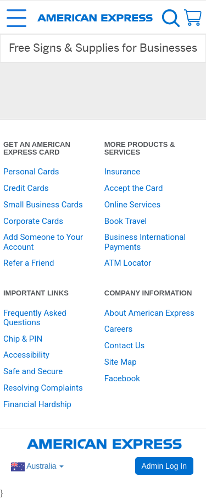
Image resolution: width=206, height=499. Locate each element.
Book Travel (125, 221)
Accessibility (26, 355)
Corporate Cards (33, 221)
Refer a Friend (28, 263)
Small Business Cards (43, 205)
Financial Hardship (37, 404)
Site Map (120, 362)
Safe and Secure (33, 371)
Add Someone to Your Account (43, 241)
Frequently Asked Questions (34, 317)
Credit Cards (25, 188)
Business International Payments (145, 241)
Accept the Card (133, 188)
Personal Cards (31, 172)
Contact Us (124, 345)
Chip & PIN (22, 339)
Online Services (132, 205)
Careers (118, 329)
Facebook (122, 378)
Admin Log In (164, 466)
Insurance (122, 172)
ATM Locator (128, 263)
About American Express (149, 313)
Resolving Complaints (43, 388)
